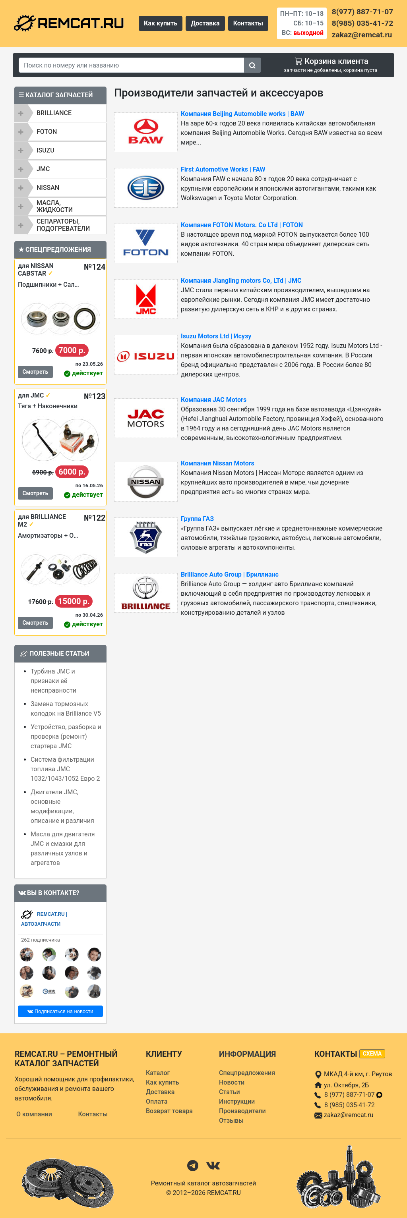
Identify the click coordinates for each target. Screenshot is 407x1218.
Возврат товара (169, 1111)
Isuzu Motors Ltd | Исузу (216, 336)
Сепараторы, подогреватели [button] (63, 225)
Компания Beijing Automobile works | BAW (242, 114)
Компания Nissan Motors (217, 463)
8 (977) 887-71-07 (353, 1094)
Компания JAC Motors (213, 399)
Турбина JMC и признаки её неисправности (53, 681)
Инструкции (237, 1101)
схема (372, 1053)
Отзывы (231, 1120)
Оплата (156, 1101)
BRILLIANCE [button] (54, 113)
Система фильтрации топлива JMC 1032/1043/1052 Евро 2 (65, 769)
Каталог (158, 1073)
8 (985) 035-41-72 (349, 1105)
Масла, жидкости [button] (55, 206)
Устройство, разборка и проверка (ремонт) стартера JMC (66, 736)
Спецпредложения (247, 1073)
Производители (242, 1111)
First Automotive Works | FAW (223, 169)
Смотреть (35, 372)
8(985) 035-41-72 (362, 23)
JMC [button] (43, 169)
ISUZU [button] (45, 150)
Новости (231, 1082)
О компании (34, 1114)
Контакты (248, 23)
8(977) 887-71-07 (362, 11)
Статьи (229, 1092)
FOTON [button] (47, 131)
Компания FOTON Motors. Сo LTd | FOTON (242, 225)
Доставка (205, 23)
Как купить (160, 23)
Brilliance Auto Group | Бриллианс (230, 574)
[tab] (60, 113)
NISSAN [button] (48, 187)
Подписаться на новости (60, 1011)
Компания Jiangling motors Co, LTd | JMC (241, 280)
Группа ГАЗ (197, 519)
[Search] (131, 65)
